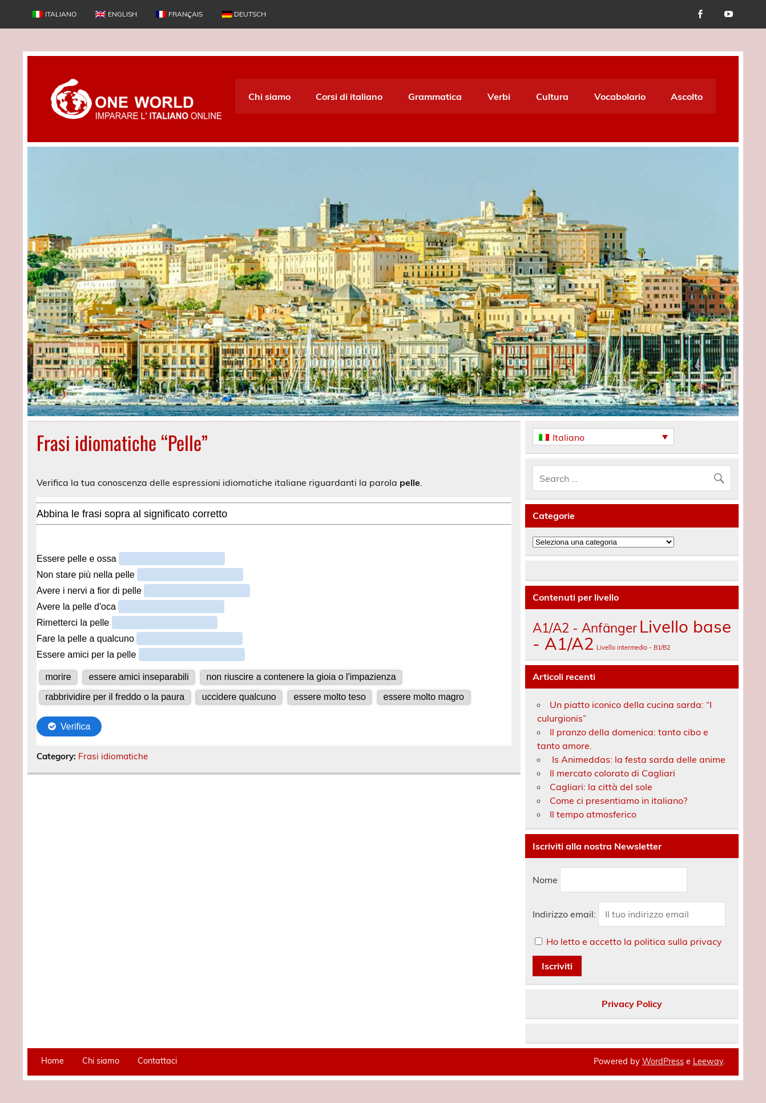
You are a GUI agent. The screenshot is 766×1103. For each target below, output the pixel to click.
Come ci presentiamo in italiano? (618, 800)
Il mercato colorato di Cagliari (612, 773)
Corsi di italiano (349, 96)
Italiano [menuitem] (568, 437)
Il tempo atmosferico (593, 814)
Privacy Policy (632, 1003)
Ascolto (687, 96)
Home (52, 1061)
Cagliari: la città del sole (601, 786)
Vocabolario (620, 96)
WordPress (663, 1061)
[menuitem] (54, 14)
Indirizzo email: (565, 914)
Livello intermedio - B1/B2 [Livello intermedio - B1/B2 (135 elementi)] (633, 647)
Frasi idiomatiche (113, 756)
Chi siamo (269, 96)
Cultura (552, 96)
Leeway (708, 1061)
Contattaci (157, 1061)
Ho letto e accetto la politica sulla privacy (634, 941)
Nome (545, 879)
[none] (603, 436)
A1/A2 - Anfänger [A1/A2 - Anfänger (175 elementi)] (585, 627)
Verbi (498, 96)
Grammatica (435, 96)
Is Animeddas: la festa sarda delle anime (637, 759)
